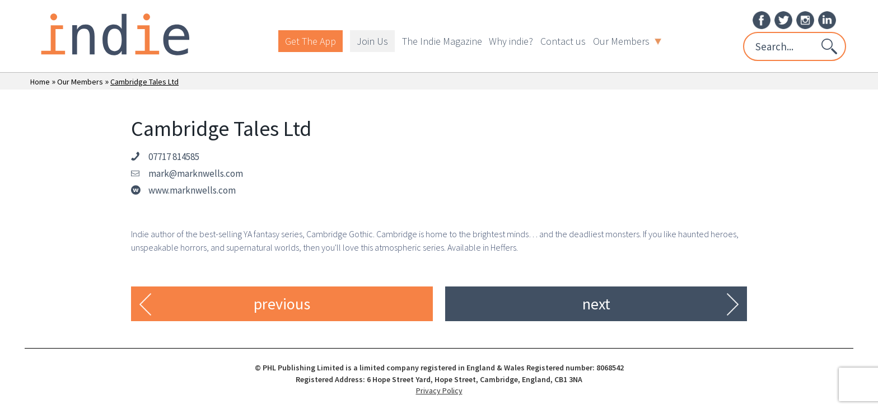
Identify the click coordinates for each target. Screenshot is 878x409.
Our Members (627, 41)
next (596, 304)
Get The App (310, 41)
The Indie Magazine (442, 41)
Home (40, 82)
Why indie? (511, 41)
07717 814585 (173, 157)
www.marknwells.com (192, 190)
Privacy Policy (439, 391)
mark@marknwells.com (195, 173)
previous (282, 304)
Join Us (372, 41)
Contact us (563, 41)
